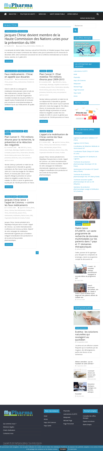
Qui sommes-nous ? (9, 424)
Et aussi (50, 71)
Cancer (64, 82)
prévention (42, 92)
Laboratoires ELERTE (80, 71)
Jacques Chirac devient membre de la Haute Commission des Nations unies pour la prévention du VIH (36, 39)
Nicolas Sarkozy (43, 90)
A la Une (42, 71)
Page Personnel (79, 90)
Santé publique (22, 31)
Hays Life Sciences (80, 80)
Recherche (49, 92)
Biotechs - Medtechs (82, 222)
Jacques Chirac (22, 46)
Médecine (42, 14)
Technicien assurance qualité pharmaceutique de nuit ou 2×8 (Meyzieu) (84, 182)
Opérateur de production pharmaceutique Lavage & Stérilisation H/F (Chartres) (86, 189)
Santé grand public (57, 14)
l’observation (59, 87)
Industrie (12, 14)
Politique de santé (27, 14)
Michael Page (78, 87)
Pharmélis (77, 77)
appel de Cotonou (60, 142)
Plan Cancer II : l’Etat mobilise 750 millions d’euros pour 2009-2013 (51, 77)
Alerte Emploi (87, 424)
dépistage (50, 84)
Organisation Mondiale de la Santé (49, 152)
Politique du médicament (25, 71)
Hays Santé (77, 93)
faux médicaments (22, 79)
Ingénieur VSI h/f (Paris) (81, 143)
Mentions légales (8, 427)
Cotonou (46, 145)
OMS (66, 150)
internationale (48, 147)
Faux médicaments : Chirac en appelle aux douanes (19, 75)
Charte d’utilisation (9, 430)
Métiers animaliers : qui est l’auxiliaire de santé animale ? (84, 363)
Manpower (77, 84)
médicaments (22, 82)
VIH (43, 46)
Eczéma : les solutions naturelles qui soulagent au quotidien (86, 335)
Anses (76, 96)
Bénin (67, 142)
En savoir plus (72, 449)
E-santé (92, 222)
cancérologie (43, 84)
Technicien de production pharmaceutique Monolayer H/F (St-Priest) (85, 164)
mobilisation (51, 150)
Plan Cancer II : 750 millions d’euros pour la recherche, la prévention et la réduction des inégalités (19, 140)
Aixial (75, 74)
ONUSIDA (38, 46)
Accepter (63, 449)
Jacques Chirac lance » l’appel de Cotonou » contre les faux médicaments (19, 202)
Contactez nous (8, 433)
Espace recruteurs (87, 18)
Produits (62, 152)
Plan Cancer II (60, 90)
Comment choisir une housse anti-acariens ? (92, 374)
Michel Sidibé (31, 46)
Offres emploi (72, 14)
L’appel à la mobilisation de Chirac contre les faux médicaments (53, 137)
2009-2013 (58, 82)
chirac (41, 145)
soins (54, 92)
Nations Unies (60, 150)
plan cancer (52, 90)
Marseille (66, 87)
